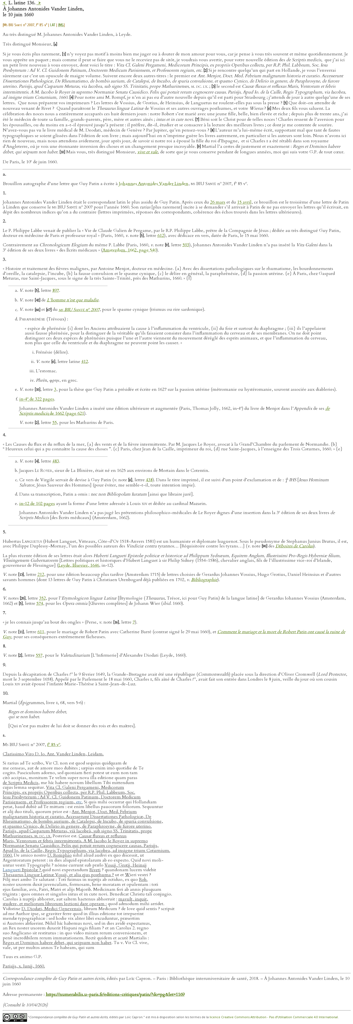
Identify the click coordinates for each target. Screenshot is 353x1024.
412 (84, 362)
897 (55, 290)
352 (42, 598)
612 (160, 235)
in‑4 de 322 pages (36, 399)
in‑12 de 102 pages (37, 504)
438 (149, 480)
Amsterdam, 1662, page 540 (129, 250)
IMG (61, 25)
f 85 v (53, 745)
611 (41, 632)
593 (186, 245)
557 (39, 655)
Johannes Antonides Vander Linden (153, 184)
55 (54, 422)
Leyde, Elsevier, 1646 (78, 565)
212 (41, 574)
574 (39, 603)
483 (55, 461)
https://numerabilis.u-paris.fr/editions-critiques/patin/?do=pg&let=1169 (115, 994)
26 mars (217, 202)
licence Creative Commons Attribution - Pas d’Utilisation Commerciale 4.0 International (274, 1017)
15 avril (244, 202)
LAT (52, 25)
